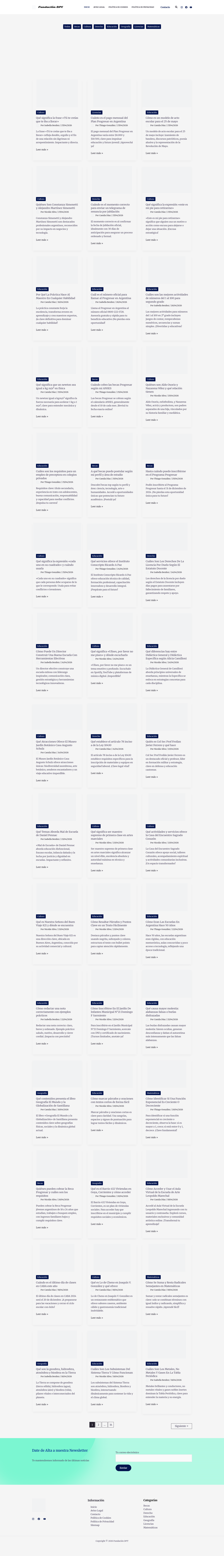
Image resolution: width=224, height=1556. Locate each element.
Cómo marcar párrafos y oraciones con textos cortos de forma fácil (111, 1109)
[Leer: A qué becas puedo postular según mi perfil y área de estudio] (112, 450)
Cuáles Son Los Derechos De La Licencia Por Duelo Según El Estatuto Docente (167, 569)
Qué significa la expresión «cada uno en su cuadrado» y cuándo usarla (56, 569)
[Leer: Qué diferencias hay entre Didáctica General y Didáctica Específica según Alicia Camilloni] (166, 631)
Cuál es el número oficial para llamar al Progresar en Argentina (111, 302)
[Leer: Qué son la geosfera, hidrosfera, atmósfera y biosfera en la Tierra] (57, 1352)
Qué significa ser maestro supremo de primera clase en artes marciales (110, 843)
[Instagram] (182, 7)
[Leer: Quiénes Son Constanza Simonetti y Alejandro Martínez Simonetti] (57, 180)
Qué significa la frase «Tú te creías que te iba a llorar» (55, 120)
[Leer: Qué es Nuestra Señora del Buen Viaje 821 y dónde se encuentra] (57, 904)
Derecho (97, 27)
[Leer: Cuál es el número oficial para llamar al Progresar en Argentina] (112, 274)
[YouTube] (191, 7)
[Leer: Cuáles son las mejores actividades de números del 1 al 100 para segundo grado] (166, 274)
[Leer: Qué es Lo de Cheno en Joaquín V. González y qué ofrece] (112, 1265)
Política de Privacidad (99, 1531)
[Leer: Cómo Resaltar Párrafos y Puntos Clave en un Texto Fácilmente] (112, 904)
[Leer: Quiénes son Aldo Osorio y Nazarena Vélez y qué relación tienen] (166, 364)
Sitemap (92, 1535)
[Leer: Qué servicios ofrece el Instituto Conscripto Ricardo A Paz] (112, 540)
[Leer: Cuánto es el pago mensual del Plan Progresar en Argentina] (112, 93)
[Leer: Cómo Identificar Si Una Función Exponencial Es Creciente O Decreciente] (166, 1081)
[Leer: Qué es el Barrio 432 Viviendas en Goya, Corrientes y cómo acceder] (112, 1171)
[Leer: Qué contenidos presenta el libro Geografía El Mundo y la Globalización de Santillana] (57, 1081)
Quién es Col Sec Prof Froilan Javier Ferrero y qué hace (165, 751)
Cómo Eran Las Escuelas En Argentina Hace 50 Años (164, 931)
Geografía (127, 27)
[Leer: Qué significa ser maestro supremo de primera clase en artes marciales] (112, 814)
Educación (112, 27)
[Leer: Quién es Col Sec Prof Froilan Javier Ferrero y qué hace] (166, 724)
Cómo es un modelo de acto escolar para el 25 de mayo (164, 120)
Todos (61, 27)
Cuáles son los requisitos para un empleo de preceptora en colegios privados (56, 479)
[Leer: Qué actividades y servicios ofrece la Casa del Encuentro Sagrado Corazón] (166, 814)
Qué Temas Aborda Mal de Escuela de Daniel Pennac (54, 841)
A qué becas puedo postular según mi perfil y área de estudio (109, 479)
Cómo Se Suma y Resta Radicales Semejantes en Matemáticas (162, 1293)
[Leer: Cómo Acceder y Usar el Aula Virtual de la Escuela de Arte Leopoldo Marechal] (166, 1171)
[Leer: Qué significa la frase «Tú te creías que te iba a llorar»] (57, 93)
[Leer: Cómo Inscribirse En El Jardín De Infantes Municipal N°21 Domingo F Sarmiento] (112, 991)
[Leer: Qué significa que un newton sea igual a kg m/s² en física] (57, 364)
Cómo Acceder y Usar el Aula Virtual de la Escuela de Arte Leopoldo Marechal (165, 1200)
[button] (165, 7)
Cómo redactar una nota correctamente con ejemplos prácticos (55, 1019)
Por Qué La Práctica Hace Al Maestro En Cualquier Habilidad (55, 302)
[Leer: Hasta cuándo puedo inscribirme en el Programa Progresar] (166, 450)
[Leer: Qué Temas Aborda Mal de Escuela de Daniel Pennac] (57, 814)
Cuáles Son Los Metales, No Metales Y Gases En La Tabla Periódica (165, 1380)
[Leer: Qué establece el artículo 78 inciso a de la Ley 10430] (112, 724)
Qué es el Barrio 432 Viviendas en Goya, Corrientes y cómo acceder (111, 1200)
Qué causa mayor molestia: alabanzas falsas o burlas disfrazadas (164, 1019)
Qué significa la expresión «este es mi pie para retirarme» (163, 208)
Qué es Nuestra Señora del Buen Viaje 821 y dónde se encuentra (53, 933)
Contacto (92, 1524)
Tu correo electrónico (154, 1466)
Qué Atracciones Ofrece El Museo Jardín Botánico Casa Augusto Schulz (55, 753)
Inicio (91, 1516)
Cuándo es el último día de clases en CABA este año (54, 1292)
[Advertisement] (112, 59)
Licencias (143, 27)
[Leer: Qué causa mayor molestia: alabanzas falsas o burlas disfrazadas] (166, 991)
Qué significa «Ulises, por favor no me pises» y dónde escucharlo (109, 659)
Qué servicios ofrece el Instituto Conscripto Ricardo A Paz (111, 569)
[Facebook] (186, 7)
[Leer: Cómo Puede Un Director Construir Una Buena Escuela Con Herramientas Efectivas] (57, 631)
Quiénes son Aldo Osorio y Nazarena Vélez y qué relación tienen (166, 392)
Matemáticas (159, 27)
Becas (72, 27)
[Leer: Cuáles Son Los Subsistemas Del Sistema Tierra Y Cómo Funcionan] (112, 1352)
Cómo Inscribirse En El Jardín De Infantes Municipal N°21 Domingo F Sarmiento (111, 1019)
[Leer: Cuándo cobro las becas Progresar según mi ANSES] (112, 364)
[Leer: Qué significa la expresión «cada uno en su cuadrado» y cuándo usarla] (57, 540)
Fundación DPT (50, 7)
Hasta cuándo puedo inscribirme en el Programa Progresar (164, 479)
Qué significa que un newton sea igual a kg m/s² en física (55, 390)
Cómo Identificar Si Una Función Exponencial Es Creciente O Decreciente (162, 1109)
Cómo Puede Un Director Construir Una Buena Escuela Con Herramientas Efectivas (56, 659)
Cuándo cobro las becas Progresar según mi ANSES (109, 390)
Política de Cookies (98, 1527)
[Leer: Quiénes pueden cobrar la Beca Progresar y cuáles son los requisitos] (57, 1171)
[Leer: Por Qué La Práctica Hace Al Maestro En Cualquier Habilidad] (57, 274)
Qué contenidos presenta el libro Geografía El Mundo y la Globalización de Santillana (56, 1109)
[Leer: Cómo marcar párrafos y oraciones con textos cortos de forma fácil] (112, 1081)
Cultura (84, 27)
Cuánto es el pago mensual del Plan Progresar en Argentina (111, 120)
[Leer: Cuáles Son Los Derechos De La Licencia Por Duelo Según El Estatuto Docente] (166, 540)
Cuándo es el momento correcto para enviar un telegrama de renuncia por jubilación (109, 210)
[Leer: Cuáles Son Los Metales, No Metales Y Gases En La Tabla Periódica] (166, 1352)
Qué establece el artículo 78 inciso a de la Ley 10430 (109, 751)
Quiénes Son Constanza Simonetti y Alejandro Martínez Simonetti (52, 208)
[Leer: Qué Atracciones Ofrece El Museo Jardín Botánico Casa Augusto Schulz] (57, 724)
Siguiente (181, 1436)
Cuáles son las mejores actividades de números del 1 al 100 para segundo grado (167, 302)
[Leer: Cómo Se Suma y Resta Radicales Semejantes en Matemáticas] (166, 1265)
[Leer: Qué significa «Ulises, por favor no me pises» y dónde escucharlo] (112, 631)
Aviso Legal (94, 1520)
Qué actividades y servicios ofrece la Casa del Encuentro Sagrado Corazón (165, 843)
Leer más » (42, 150)
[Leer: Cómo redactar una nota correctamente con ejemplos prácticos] (57, 991)
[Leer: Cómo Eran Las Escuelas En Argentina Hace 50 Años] (166, 904)
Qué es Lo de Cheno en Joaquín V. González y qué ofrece (112, 1292)
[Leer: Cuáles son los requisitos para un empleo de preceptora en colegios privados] (57, 450)
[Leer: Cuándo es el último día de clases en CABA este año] (57, 1265)
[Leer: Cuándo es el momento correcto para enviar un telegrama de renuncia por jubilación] (112, 180)
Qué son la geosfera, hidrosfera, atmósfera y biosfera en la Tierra (52, 1380)
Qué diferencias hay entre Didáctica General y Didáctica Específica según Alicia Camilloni (166, 661)
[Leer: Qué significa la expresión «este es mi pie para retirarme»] (166, 180)
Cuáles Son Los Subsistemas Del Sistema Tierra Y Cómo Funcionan (110, 1380)
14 (111, 1436)
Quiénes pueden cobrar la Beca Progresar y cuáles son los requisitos (57, 1200)
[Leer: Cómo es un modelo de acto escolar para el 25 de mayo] (166, 93)
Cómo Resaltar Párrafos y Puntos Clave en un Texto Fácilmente (108, 933)
